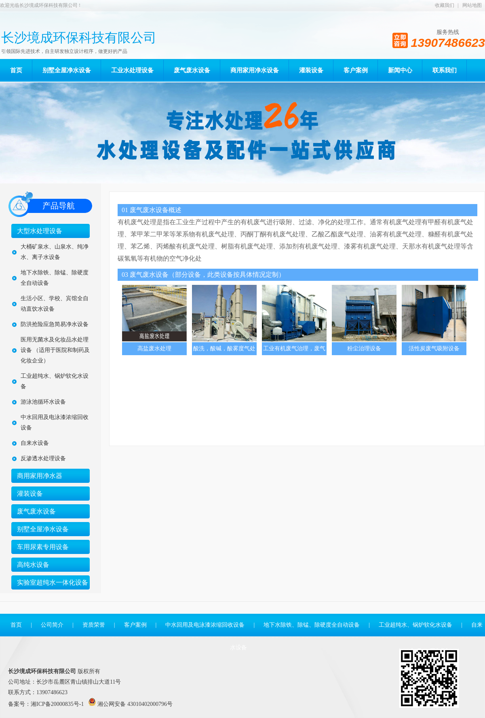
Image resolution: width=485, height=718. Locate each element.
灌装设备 (30, 493)
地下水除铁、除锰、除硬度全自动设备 (55, 278)
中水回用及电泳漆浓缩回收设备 (55, 422)
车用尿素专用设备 (43, 546)
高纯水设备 (33, 564)
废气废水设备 (36, 511)
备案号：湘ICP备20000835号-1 (46, 704)
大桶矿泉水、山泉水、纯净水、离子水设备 (55, 252)
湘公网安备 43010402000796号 (135, 704)
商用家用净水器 (39, 475)
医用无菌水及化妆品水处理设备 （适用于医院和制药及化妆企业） (55, 350)
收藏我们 (444, 5)
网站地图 (472, 5)
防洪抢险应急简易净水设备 (55, 324)
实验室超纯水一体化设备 (52, 582)
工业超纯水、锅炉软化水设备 (55, 381)
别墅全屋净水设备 (43, 529)
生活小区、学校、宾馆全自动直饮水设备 (55, 303)
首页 (16, 625)
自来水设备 (35, 443)
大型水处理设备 (39, 230)
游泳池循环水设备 (43, 402)
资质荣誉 (93, 625)
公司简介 (52, 625)
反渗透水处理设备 (43, 458)
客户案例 (135, 625)
